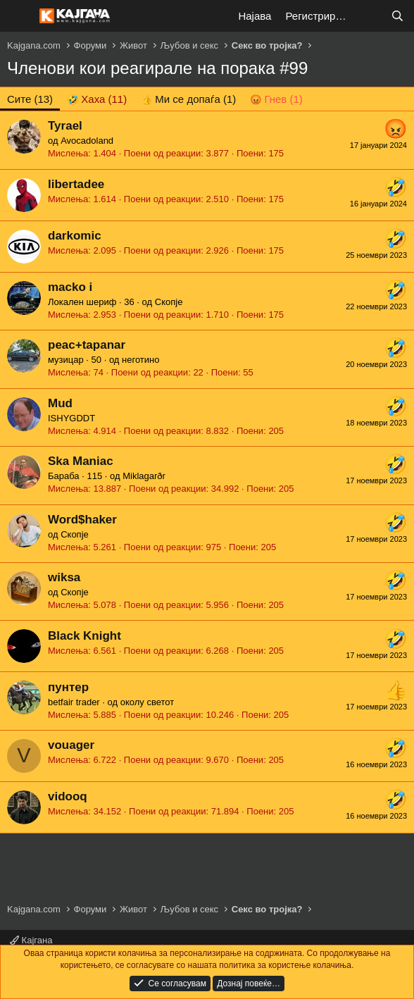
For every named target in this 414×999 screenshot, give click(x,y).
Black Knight (84, 636)
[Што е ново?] (369, 16)
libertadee (76, 184)
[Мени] (19, 16)
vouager (71, 745)
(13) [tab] (30, 99)
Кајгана (31, 940)
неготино (140, 359)
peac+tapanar (86, 345)
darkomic (74, 235)
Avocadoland (87, 140)
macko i (70, 287)
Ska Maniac (80, 461)
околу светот (147, 702)
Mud (60, 403)
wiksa (64, 577)
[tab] (97, 99)
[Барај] (397, 16)
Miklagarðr (144, 476)
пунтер (68, 687)
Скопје (169, 302)
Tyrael (65, 125)
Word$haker (82, 519)
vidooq (67, 796)
